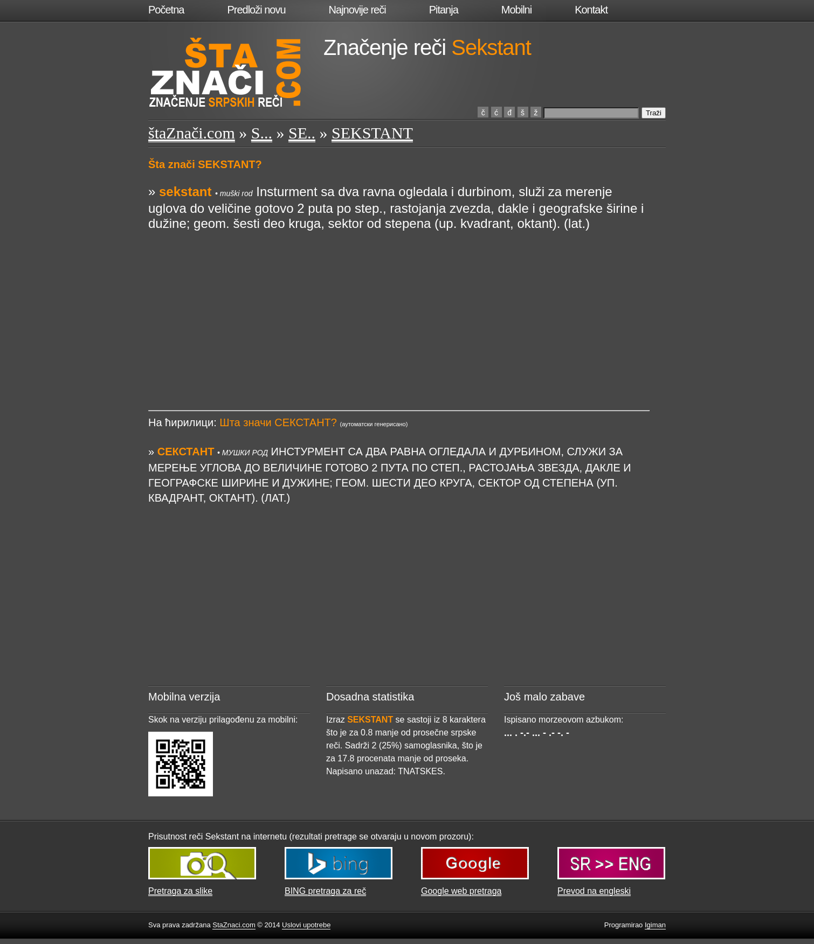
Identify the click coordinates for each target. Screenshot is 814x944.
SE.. (301, 133)
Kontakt (591, 10)
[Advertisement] (399, 306)
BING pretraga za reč (325, 891)
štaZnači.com (191, 133)
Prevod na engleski (594, 891)
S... (261, 133)
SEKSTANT (372, 133)
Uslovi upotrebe (306, 925)
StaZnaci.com (233, 925)
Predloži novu (256, 10)
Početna (166, 10)
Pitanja (443, 10)
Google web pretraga (461, 891)
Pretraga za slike (180, 891)
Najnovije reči (357, 10)
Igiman (655, 925)
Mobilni (516, 10)
